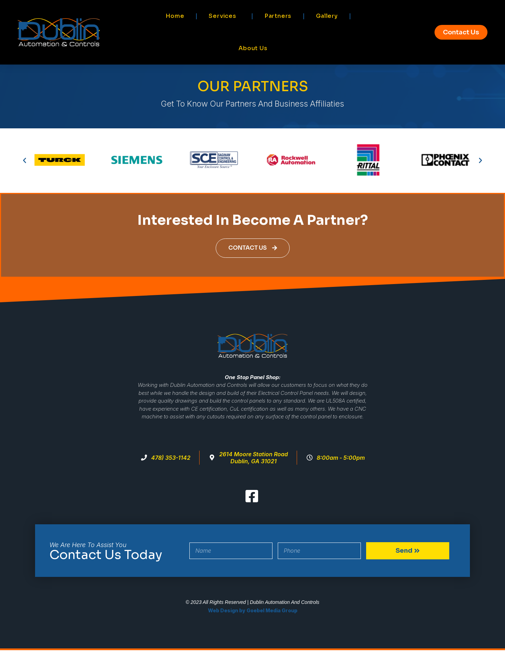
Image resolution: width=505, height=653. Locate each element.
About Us (252, 48)
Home (175, 16)
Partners (277, 16)
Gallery (327, 16)
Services (224, 16)
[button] (24, 160)
